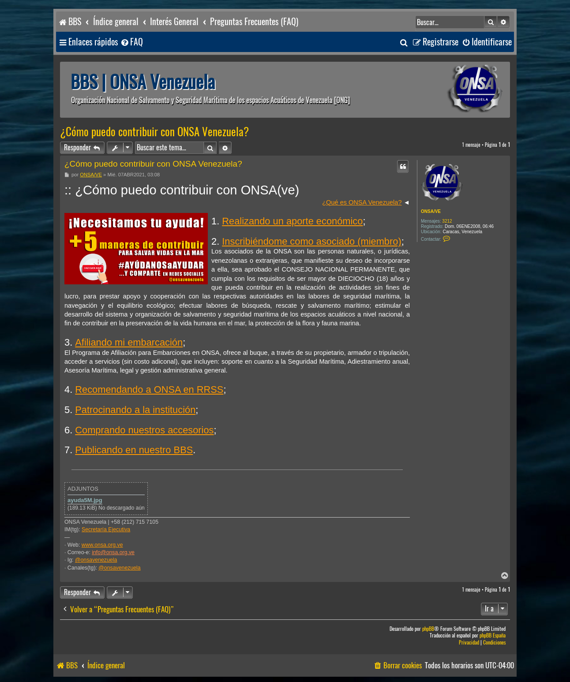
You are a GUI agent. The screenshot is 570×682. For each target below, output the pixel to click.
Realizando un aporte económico (292, 221)
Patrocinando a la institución (135, 409)
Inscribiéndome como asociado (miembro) (311, 241)
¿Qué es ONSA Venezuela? (361, 202)
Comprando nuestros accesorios (144, 430)
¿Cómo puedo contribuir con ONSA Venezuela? (154, 131)
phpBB (428, 629)
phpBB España (493, 635)
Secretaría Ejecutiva (106, 529)
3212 (447, 221)
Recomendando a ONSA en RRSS (149, 389)
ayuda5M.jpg (85, 500)
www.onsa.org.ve (102, 545)
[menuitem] (131, 42)
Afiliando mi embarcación (129, 342)
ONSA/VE (431, 211)
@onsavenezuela (96, 560)
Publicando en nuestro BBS (134, 449)
